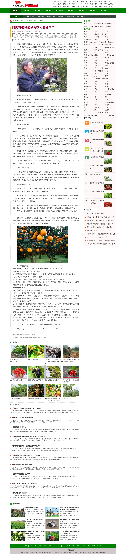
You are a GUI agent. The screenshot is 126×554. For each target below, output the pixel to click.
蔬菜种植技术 (88, 42)
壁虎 (59, 4)
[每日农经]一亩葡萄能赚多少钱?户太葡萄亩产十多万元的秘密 (53, 361)
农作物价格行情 (99, 78)
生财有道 (81, 552)
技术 (23, 191)
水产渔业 (37, 10)
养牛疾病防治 (98, 112)
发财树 (107, 84)
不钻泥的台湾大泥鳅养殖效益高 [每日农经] (101, 244)
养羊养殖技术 (109, 47)
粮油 (78, 6)
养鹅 (106, 76)
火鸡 (85, 92)
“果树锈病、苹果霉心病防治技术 (22, 417)
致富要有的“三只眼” (32, 507)
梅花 (85, 112)
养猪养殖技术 (88, 39)
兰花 (95, 89)
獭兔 (95, 105)
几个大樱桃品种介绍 (16, 380)
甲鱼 (106, 86)
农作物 (96, 37)
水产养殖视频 (98, 102)
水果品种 (60, 16)
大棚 (91, 6)
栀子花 (96, 65)
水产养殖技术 (88, 44)
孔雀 (85, 84)
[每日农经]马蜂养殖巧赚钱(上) (96, 214)
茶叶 (96, 6)
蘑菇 (69, 6)
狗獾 (101, 6)
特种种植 (92, 10)
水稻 (85, 107)
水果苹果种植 (81, 16)
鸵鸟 (106, 68)
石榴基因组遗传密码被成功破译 (26, 334)
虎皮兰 (96, 107)
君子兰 (107, 58)
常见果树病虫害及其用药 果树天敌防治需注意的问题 (31, 337)
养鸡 (78, 1)
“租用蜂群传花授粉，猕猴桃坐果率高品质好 (26, 446)
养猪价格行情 (109, 63)
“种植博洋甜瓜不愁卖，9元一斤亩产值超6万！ (27, 455)
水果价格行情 (30, 16)
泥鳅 (105, 1)
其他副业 (103, 10)
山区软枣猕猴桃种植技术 (52, 380)
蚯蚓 (91, 4)
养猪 (59, 1)
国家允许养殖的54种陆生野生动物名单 (99, 227)
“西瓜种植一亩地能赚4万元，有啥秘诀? (25, 483)
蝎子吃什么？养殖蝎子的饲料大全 (98, 237)
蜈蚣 (87, 4)
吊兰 (106, 107)
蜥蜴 (64, 4)
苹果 (85, 65)
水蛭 (101, 4)
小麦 (95, 99)
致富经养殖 (57, 552)
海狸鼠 (110, 6)
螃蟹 (106, 112)
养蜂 (109, 1)
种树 (73, 6)
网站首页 (15, 10)
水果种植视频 (70, 16)
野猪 (106, 78)
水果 (64, 6)
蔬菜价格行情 (88, 55)
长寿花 (107, 110)
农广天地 (75, 552)
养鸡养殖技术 (98, 44)
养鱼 (87, 1)
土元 (78, 4)
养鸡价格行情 (88, 115)
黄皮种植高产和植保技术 (34, 398)
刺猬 (95, 94)
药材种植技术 (109, 94)
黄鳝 (101, 1)
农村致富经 (20, 20)
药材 (82, 6)
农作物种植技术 (99, 42)
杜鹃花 (96, 55)
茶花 (106, 73)
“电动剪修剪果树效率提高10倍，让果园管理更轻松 (28, 436)
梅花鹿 (96, 73)
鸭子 (85, 63)
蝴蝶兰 (107, 65)
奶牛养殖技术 (88, 86)
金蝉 (105, 4)
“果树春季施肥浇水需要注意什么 (22, 465)
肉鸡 (85, 99)
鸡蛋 (95, 84)
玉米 (106, 81)
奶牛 (85, 52)
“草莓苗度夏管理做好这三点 (21, 474)
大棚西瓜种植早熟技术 (16, 398)
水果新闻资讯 (51, 16)
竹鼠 (96, 4)
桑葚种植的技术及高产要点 (35, 380)
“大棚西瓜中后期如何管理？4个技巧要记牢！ (26, 408)
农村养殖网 (31, 552)
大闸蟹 (86, 102)
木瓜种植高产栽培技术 (97, 192)
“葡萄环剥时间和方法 (19, 427)
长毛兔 (86, 105)
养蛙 (96, 1)
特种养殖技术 (98, 68)
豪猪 (95, 81)
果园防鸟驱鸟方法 (67, 398)
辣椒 (95, 115)
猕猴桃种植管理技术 (33, 360)
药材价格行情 (98, 50)
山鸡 (106, 99)
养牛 (64, 1)
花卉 (87, 6)
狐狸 (73, 4)
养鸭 (82, 1)
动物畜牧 (26, 10)
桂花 (95, 86)
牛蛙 (85, 81)
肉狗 (85, 110)
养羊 (69, 1)
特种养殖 (48, 10)
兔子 (85, 47)
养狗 (73, 1)
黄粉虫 (110, 4)
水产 (85, 37)
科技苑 (69, 552)
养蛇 (69, 4)
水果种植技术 (40, 16)
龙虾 (85, 73)
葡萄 (95, 92)
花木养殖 (81, 10)
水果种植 (70, 10)
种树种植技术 (98, 34)
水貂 (85, 78)
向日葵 (107, 105)
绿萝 (106, 92)
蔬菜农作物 (59, 10)
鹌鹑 (85, 60)
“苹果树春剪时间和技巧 (19, 493)
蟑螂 (105, 6)
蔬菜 (59, 6)
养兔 (91, 1)
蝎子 (82, 4)
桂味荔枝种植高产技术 (97, 183)
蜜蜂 (95, 58)
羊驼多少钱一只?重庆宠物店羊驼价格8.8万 (100, 217)
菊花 (95, 52)
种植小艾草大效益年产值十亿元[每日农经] (100, 224)
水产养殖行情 (109, 89)
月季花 (86, 76)
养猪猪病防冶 (98, 71)
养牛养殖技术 (109, 42)
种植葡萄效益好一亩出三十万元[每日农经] (100, 220)
